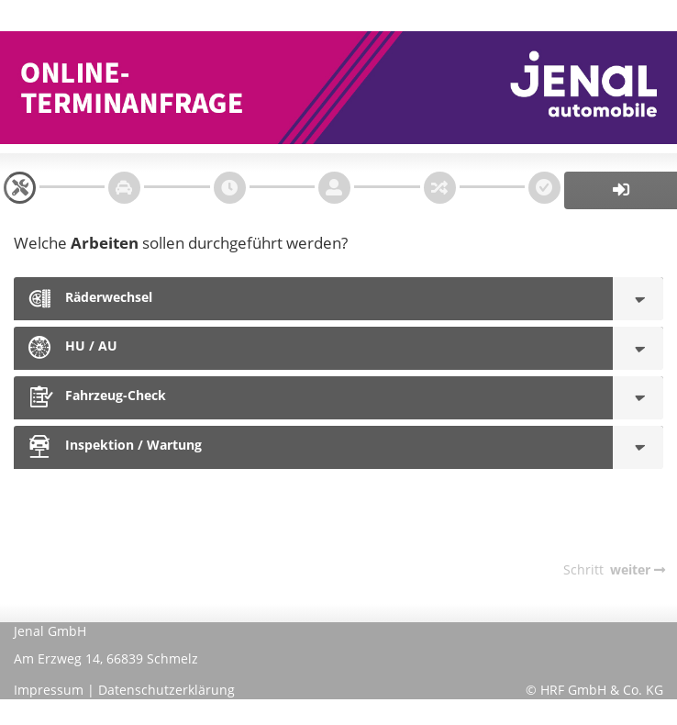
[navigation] (20, 188)
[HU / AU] (638, 348)
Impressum (48, 689)
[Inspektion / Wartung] (638, 447)
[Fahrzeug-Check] (638, 397)
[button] (620, 190)
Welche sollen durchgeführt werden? (181, 242)
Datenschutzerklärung (166, 689)
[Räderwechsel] (638, 298)
